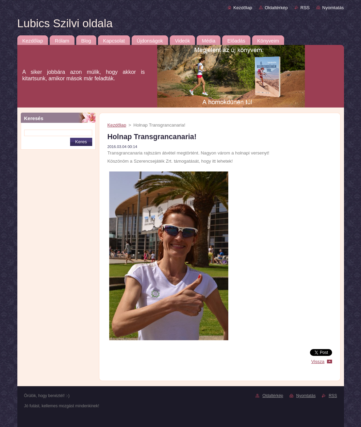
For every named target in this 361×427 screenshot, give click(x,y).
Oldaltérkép (276, 7)
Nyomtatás (333, 7)
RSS (305, 7)
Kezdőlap (242, 7)
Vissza (318, 361)
